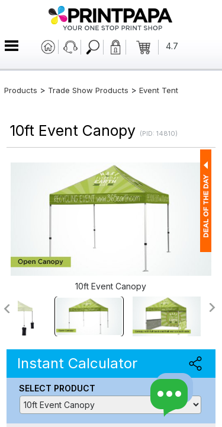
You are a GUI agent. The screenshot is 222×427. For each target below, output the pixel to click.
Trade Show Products (88, 90)
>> (212, 307)
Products (20, 90)
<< (6, 308)
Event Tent (158, 90)
